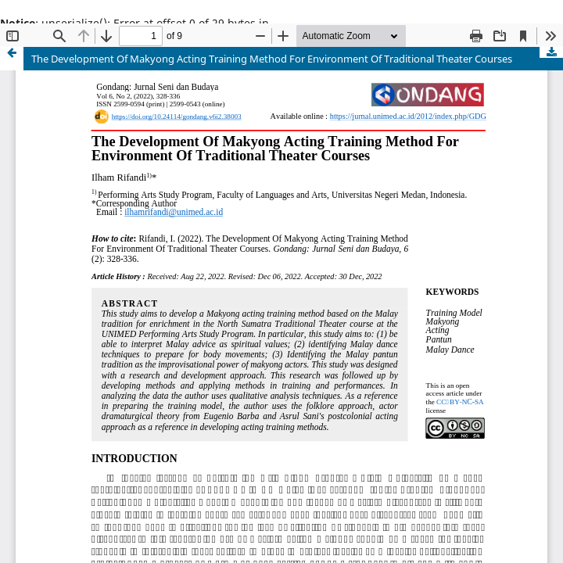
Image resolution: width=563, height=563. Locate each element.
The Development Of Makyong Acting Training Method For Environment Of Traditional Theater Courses (271, 59)
